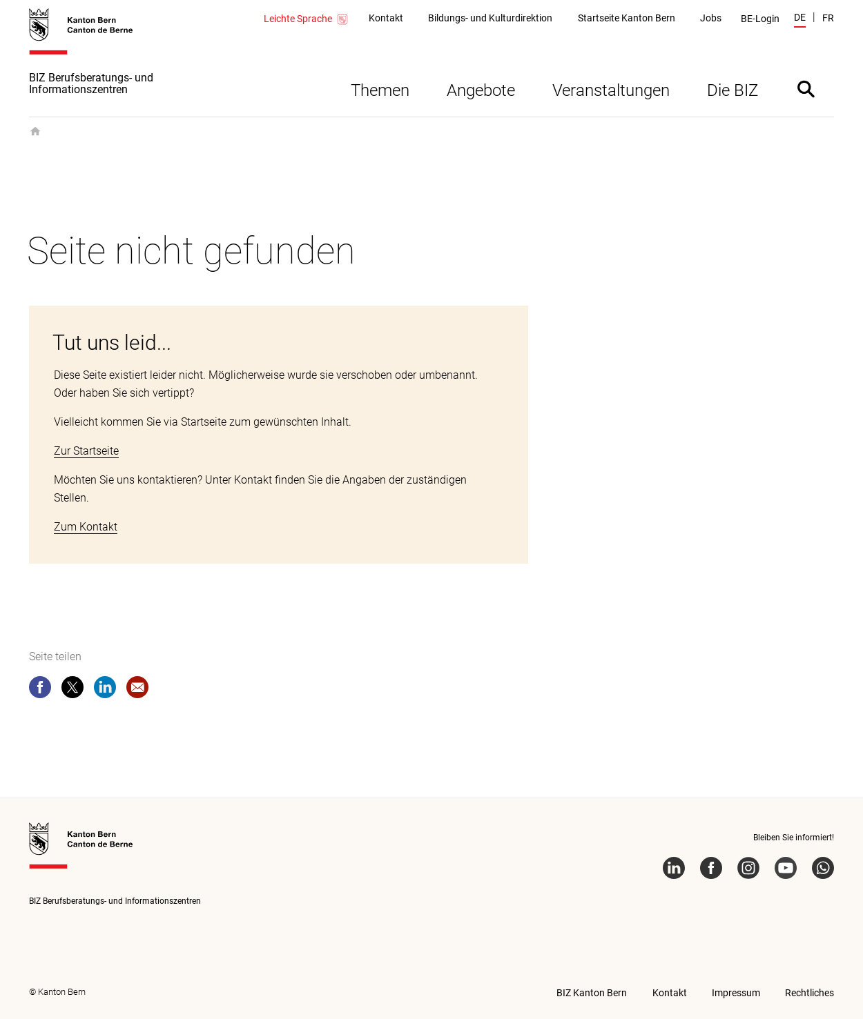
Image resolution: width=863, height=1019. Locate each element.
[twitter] (72, 690)
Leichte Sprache (306, 19)
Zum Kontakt (85, 526)
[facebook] (40, 690)
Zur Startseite (86, 450)
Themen (380, 90)
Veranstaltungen (611, 90)
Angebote (481, 90)
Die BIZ (732, 90)
